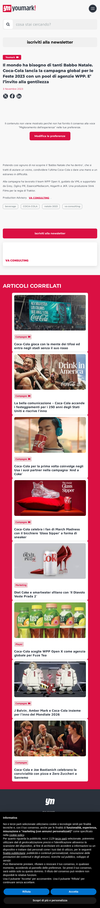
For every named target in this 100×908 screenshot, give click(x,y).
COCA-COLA (30, 206)
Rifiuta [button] (26, 891)
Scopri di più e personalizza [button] (50, 900)
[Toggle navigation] (93, 8)
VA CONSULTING (16, 260)
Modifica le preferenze (49, 136)
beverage (10, 206)
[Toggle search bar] (8, 24)
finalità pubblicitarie (14, 853)
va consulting (72, 206)
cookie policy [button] (16, 835)
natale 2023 (51, 206)
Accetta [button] (73, 891)
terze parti (61, 838)
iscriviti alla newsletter (50, 42)
